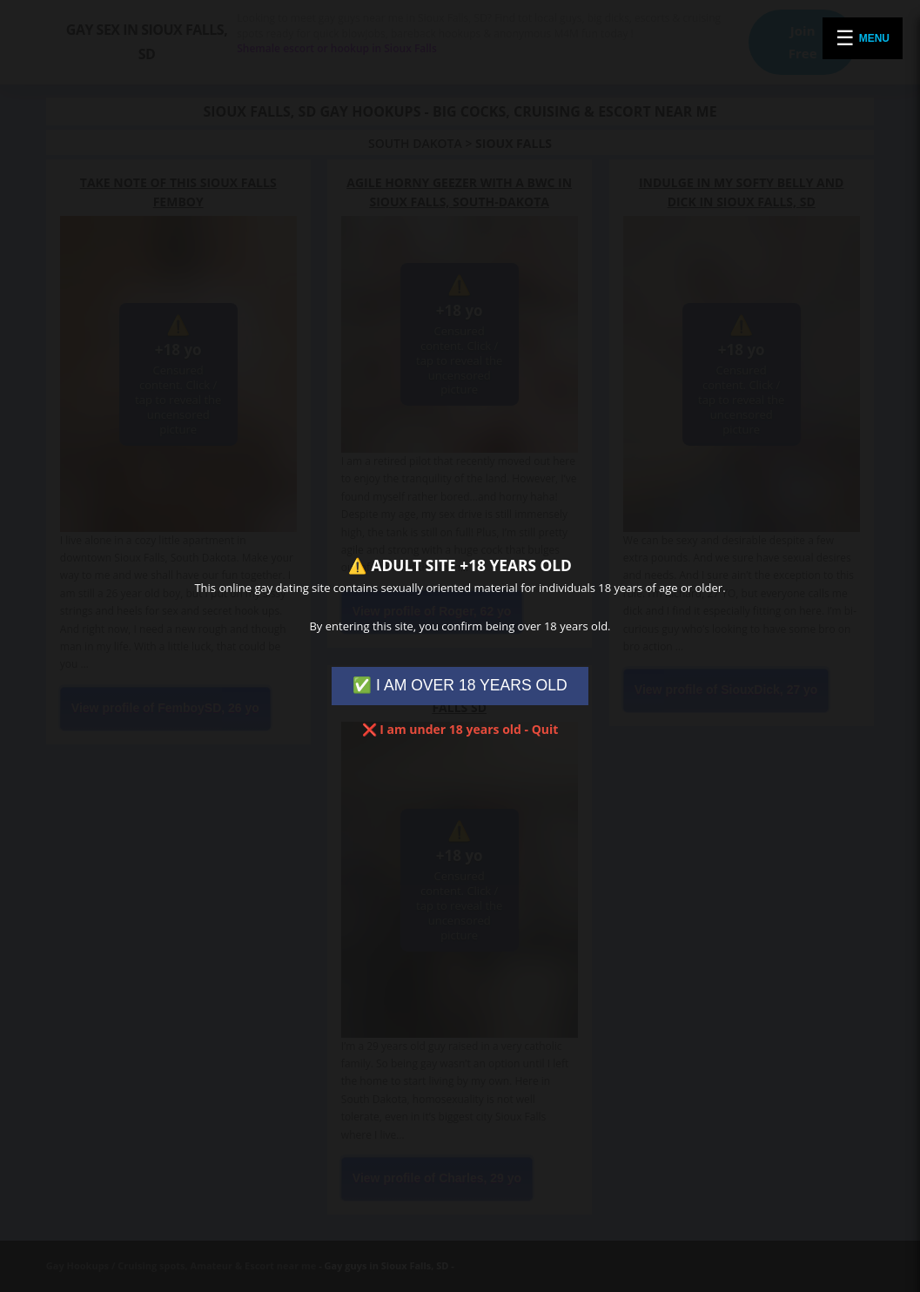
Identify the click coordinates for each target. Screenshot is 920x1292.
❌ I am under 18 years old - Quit (460, 729)
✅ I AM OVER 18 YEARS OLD (460, 685)
